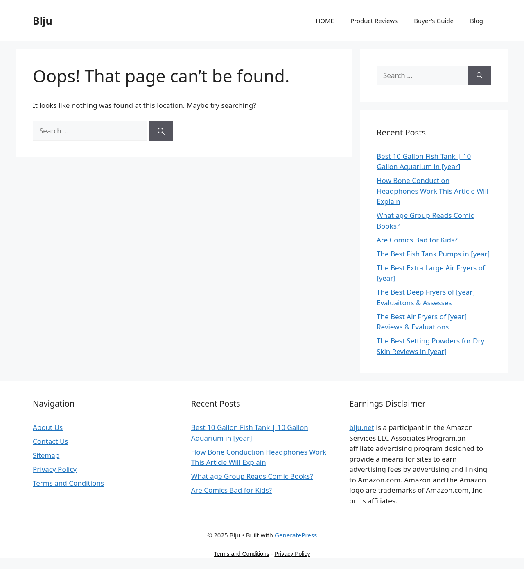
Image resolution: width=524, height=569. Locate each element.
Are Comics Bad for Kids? (417, 240)
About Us (48, 427)
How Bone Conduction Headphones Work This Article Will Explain (432, 191)
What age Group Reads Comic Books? (252, 476)
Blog (476, 20)
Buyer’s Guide (434, 20)
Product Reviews (374, 20)
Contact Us (50, 441)
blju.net (361, 427)
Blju (42, 20)
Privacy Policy (55, 469)
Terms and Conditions (68, 483)
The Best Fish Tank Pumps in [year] (433, 253)
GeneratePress (296, 535)
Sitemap (46, 455)
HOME (325, 20)
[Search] (161, 131)
